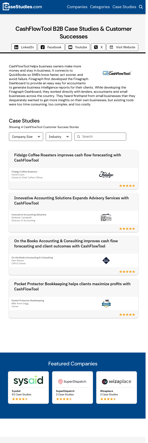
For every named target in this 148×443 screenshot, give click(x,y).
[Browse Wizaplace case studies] (116, 387)
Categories (100, 6)
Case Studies (124, 6)
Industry (59, 136)
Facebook (51, 47)
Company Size (26, 136)
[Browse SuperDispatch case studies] (72, 387)
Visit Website (122, 47)
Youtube (77, 47)
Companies (77, 6)
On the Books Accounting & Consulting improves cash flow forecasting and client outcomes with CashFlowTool (66, 243)
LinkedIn (24, 47)
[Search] (102, 136)
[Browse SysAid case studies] (28, 387)
